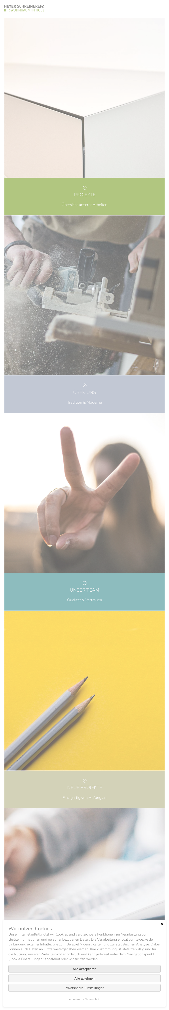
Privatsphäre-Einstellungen (84, 988)
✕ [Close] (162, 924)
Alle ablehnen (84, 978)
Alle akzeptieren (84, 969)
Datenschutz (93, 999)
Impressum (75, 999)
